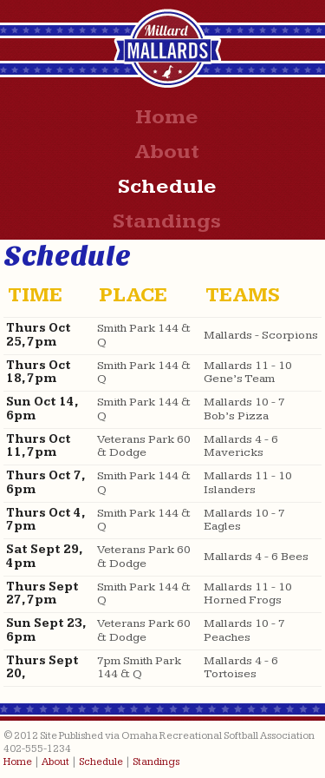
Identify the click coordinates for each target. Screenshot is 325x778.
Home (166, 117)
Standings (167, 221)
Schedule (167, 187)
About (166, 152)
